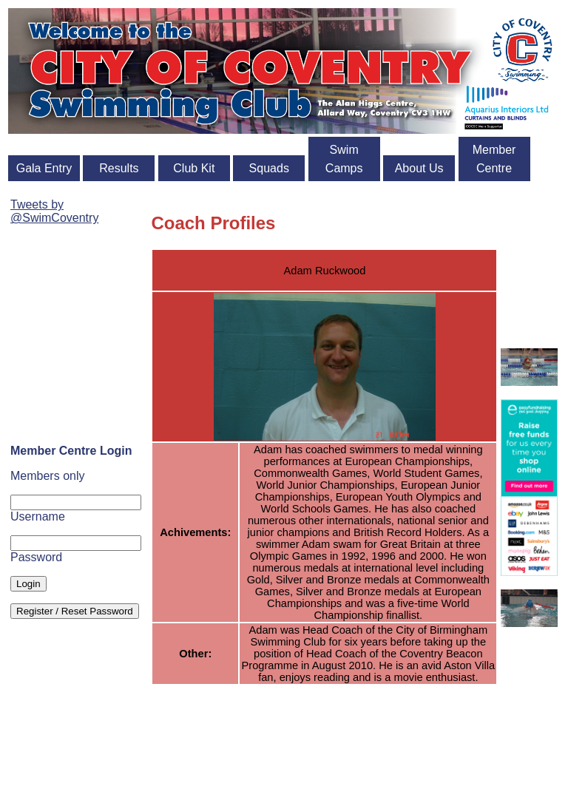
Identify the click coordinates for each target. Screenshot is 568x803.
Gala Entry (44, 168)
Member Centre (494, 159)
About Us (419, 168)
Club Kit (193, 168)
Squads (269, 168)
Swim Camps (344, 159)
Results (118, 168)
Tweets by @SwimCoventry (54, 211)
